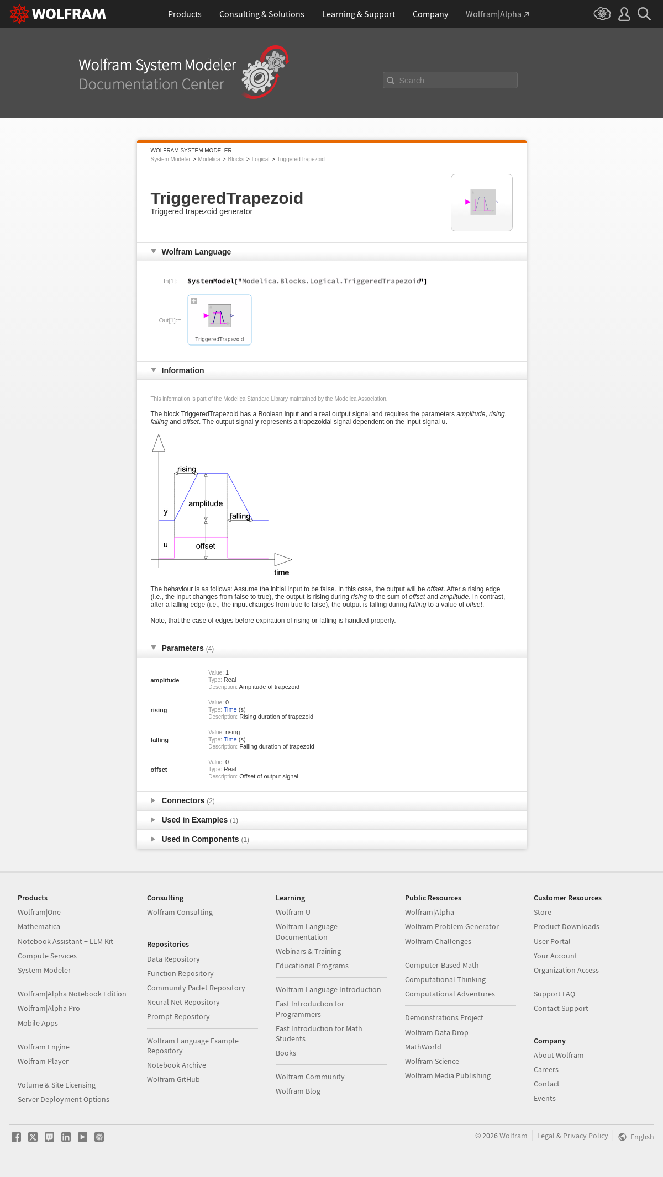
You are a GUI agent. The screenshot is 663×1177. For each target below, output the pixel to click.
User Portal (552, 941)
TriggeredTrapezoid (301, 159)
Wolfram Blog (298, 1091)
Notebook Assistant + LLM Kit (65, 941)
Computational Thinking (445, 979)
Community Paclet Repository (196, 988)
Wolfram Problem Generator (452, 926)
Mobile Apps (38, 1023)
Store (542, 912)
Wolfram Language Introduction (328, 989)
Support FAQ (554, 994)
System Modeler (171, 159)
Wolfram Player (43, 1061)
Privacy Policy (585, 1136)
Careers (546, 1069)
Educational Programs (312, 966)
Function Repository (180, 973)
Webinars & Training (308, 951)
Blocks (236, 159)
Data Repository (173, 959)
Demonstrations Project (444, 1017)
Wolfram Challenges (438, 941)
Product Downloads (566, 926)
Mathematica (39, 926)
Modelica (209, 159)
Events (545, 1098)
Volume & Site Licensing (57, 1085)
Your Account (555, 956)
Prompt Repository (178, 1016)
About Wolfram (559, 1055)
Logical (261, 159)
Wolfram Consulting (180, 912)
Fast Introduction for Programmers (310, 1009)
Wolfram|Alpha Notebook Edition (72, 994)
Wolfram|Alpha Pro (49, 1008)
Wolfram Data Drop (437, 1032)
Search (412, 80)
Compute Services (47, 956)
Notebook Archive (176, 1065)
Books (286, 1053)
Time (230, 709)
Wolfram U (293, 912)
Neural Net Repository (183, 1002)
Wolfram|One (39, 912)
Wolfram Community (310, 1076)
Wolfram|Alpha (429, 912)
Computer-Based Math (442, 965)
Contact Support (561, 1008)
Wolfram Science (432, 1061)
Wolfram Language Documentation (307, 931)
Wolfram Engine (44, 1047)
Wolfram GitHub (173, 1079)
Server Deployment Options (63, 1099)
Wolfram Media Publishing (448, 1075)
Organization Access (566, 970)
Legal (546, 1136)
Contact (547, 1084)
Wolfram (513, 1136)
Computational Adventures (450, 994)
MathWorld (423, 1047)
